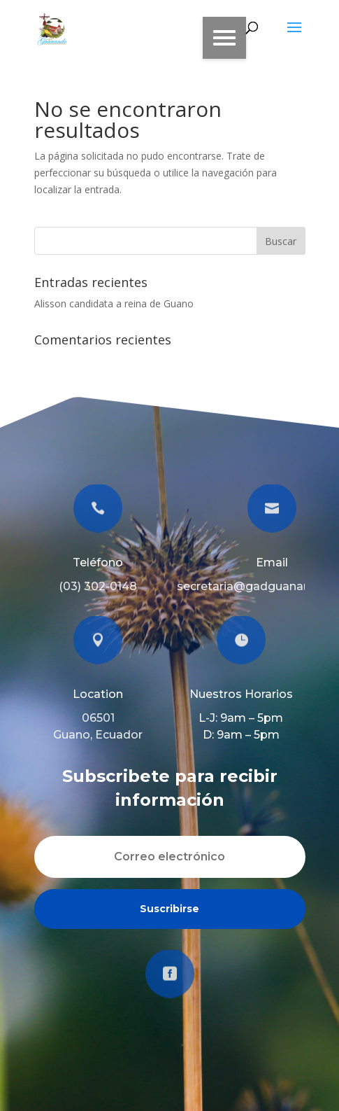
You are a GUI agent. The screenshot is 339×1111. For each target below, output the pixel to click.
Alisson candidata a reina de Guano (114, 303)
